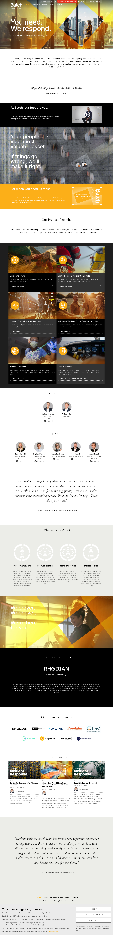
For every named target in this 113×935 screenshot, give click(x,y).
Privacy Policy (53, 931)
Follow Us (90, 1)
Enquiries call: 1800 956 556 (48, 1)
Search (81, 1)
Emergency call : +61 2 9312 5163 (67, 1)
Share (98, 1)
